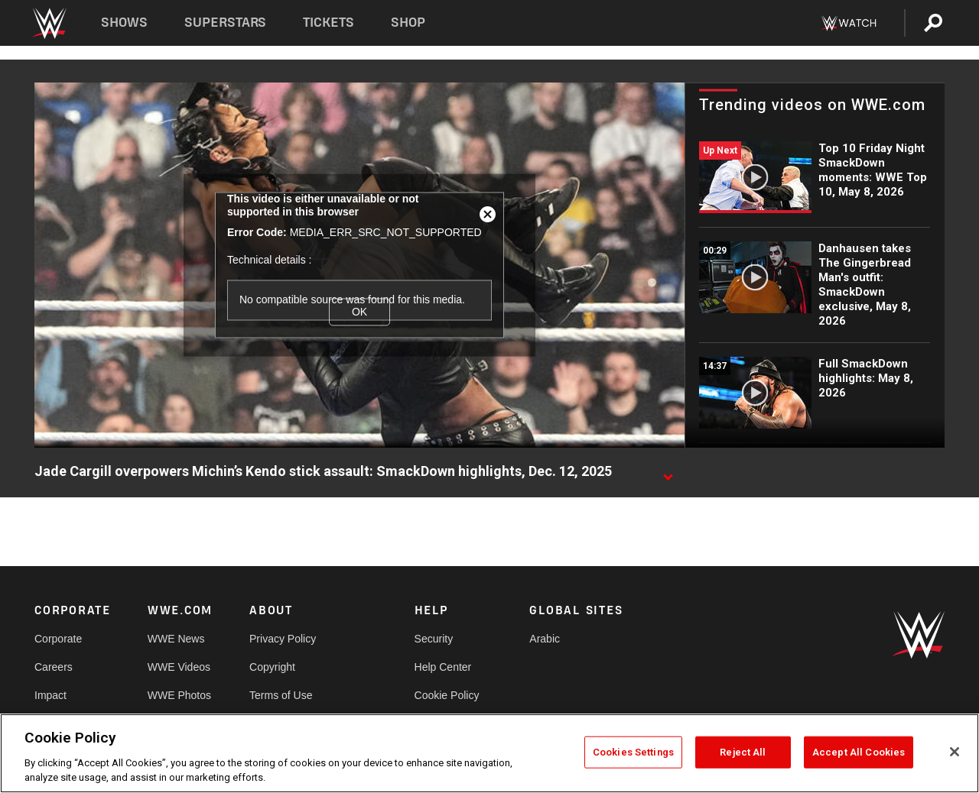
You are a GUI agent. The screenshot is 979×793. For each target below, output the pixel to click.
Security (434, 639)
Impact (50, 695)
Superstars (225, 22)
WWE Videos (179, 667)
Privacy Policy (282, 639)
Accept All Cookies (858, 752)
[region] (489, 753)
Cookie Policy (447, 695)
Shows (124, 22)
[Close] (954, 752)
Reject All (743, 752)
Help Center (443, 667)
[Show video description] (668, 472)
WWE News (176, 639)
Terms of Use (280, 695)
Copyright (272, 667)
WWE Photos (179, 695)
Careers (53, 667)
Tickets (328, 22)
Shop (408, 22)
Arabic (544, 639)
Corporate (58, 639)
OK (359, 312)
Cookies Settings (633, 752)
